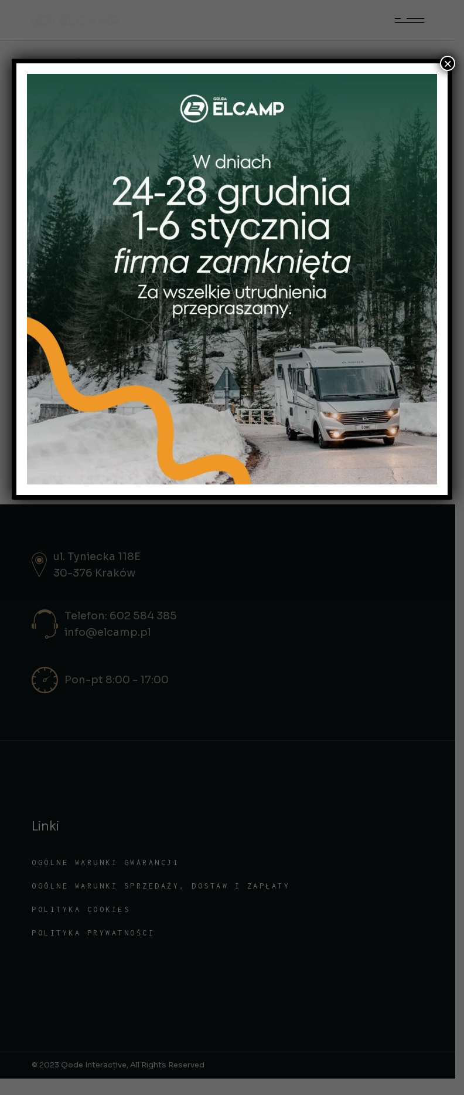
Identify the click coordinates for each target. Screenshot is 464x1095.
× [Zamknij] (447, 63)
